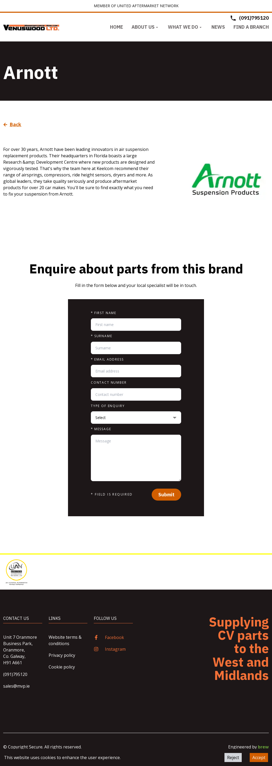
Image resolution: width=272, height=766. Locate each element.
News (218, 27)
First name (103, 313)
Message (101, 429)
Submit (166, 495)
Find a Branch (251, 27)
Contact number (109, 382)
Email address (107, 359)
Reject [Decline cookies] (233, 757)
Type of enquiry (108, 406)
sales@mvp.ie (16, 686)
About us (145, 27)
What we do (185, 27)
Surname (101, 336)
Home (116, 27)
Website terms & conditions (65, 640)
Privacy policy (62, 655)
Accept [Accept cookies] (258, 757)
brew (263, 747)
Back (12, 124)
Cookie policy (62, 667)
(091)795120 (15, 674)
